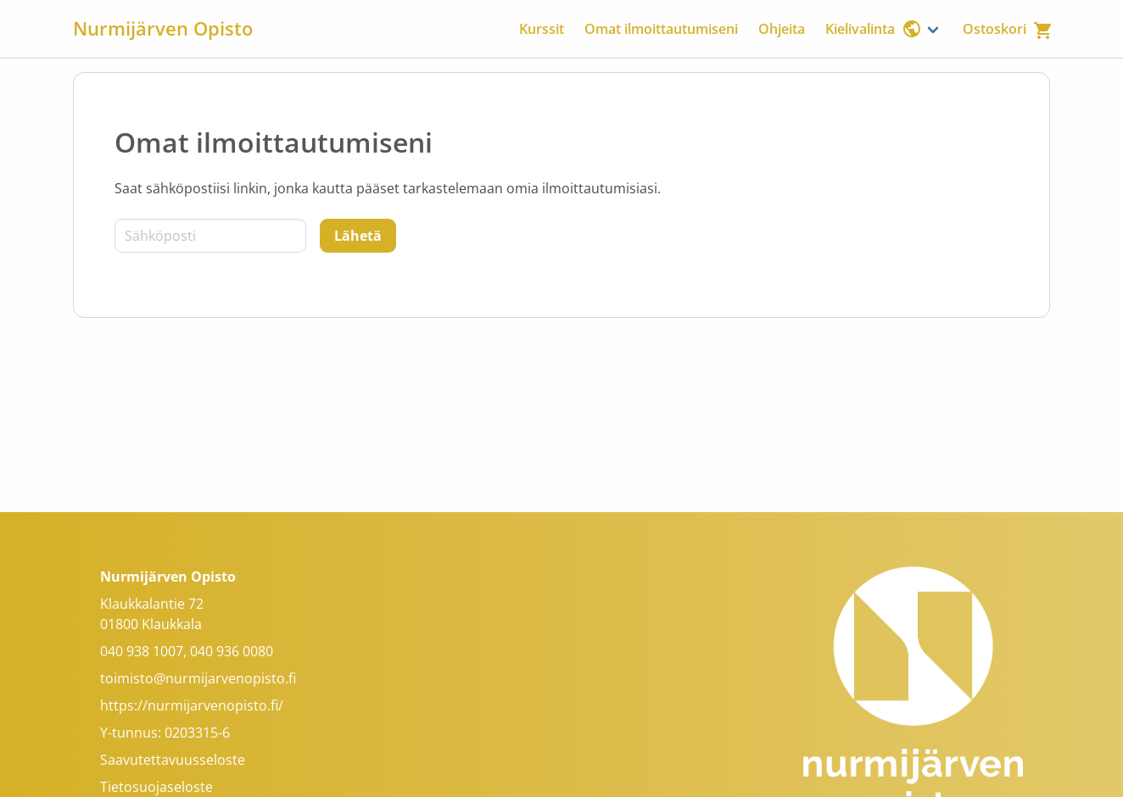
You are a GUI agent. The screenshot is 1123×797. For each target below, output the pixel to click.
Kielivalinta (873, 29)
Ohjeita (781, 29)
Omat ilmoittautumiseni (661, 29)
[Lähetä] (358, 236)
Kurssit (541, 29)
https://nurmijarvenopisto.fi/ (191, 705)
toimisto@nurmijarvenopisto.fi (198, 678)
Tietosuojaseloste (156, 786)
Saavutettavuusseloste (172, 759)
